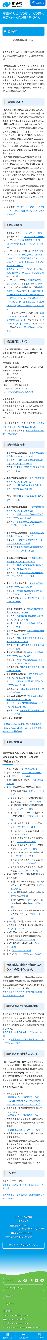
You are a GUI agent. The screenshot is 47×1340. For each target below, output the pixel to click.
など (39, 1337)
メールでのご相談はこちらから (17, 392)
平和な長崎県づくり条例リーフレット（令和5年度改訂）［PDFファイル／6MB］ (25, 244)
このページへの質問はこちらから (23, 1245)
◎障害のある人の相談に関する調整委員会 (23, 724)
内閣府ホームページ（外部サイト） (22, 1097)
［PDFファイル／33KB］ (24, 809)
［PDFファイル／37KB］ (25, 207)
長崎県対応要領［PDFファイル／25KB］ (24, 1130)
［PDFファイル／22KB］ (33, 233)
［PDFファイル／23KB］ (28, 849)
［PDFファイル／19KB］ (28, 769)
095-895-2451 (25, 1232)
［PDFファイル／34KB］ (21, 776)
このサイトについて (13, 1287)
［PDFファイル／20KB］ (24, 856)
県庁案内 (9, 1295)
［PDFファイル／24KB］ (31, 772)
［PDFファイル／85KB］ (32, 801)
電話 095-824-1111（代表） (14, 1320)
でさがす (7, 1338)
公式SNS (9, 1280)
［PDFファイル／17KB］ (21, 950)
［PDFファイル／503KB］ (32, 954)
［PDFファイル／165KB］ (34, 236)
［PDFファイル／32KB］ (26, 841)
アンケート (9, 1304)
